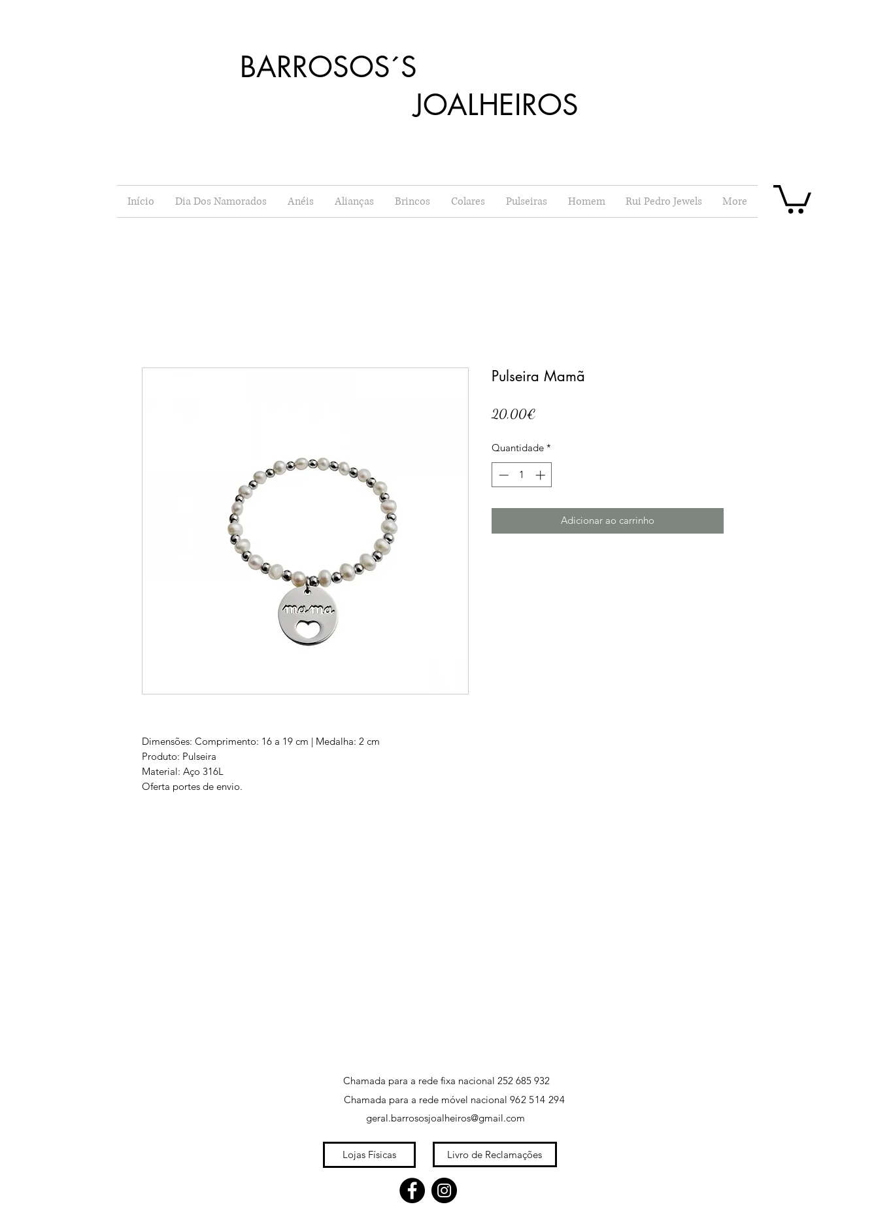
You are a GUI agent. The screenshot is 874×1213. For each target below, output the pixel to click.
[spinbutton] (522, 475)
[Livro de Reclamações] (495, 1154)
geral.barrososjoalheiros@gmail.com (445, 1118)
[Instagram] (444, 1190)
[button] (792, 198)
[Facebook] (412, 1190)
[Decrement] (502, 475)
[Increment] (541, 475)
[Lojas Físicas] (369, 1155)
